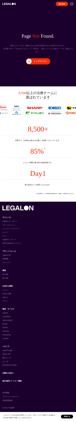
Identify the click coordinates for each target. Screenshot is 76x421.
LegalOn (5, 313)
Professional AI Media (9, 365)
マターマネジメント (9, 225)
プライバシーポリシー (10, 396)
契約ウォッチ (6, 358)
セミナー (5, 290)
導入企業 (5, 278)
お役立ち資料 (6, 294)
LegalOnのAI (6, 255)
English (11, 408)
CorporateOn (6, 316)
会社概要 (5, 393)
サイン (4, 236)
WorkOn (5, 327)
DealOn (4, 324)
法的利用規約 (7, 400)
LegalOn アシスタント (9, 221)
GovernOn (5, 331)
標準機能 (5, 259)
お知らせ (5, 297)
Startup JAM (6, 354)
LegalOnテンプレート (9, 239)
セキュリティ (6, 262)
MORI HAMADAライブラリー (12, 243)
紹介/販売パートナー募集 (12, 381)
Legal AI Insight (7, 350)
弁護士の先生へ (8, 373)
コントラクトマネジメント (11, 228)
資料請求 (62, 4)
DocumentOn (6, 335)
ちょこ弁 (5, 361)
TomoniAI (5, 338)
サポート (5, 301)
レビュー (5, 232)
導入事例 (5, 274)
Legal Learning (7, 320)
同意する (67, 416)
